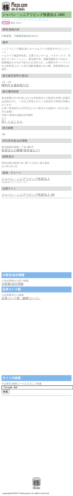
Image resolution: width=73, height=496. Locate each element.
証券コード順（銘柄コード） (21, 298)
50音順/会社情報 (13, 284)
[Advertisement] (35, 235)
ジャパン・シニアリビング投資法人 (26, 179)
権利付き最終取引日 (15, 85)
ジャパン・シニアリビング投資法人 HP (28, 194)
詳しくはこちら (12, 121)
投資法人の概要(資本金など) (21, 150)
